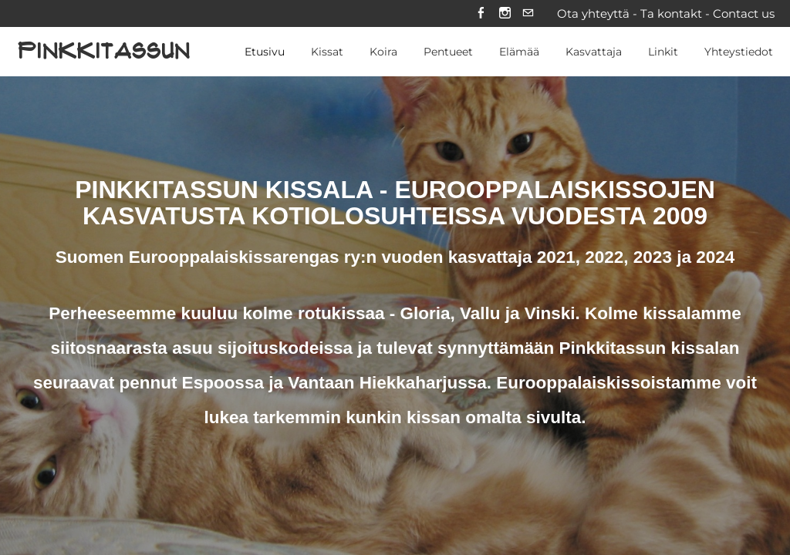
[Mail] (528, 14)
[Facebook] (480, 14)
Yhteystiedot (738, 53)
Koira (383, 53)
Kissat (327, 53)
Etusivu (265, 53)
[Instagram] (504, 14)
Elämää (519, 53)
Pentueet (448, 53)
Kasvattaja (593, 53)
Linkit (663, 53)
